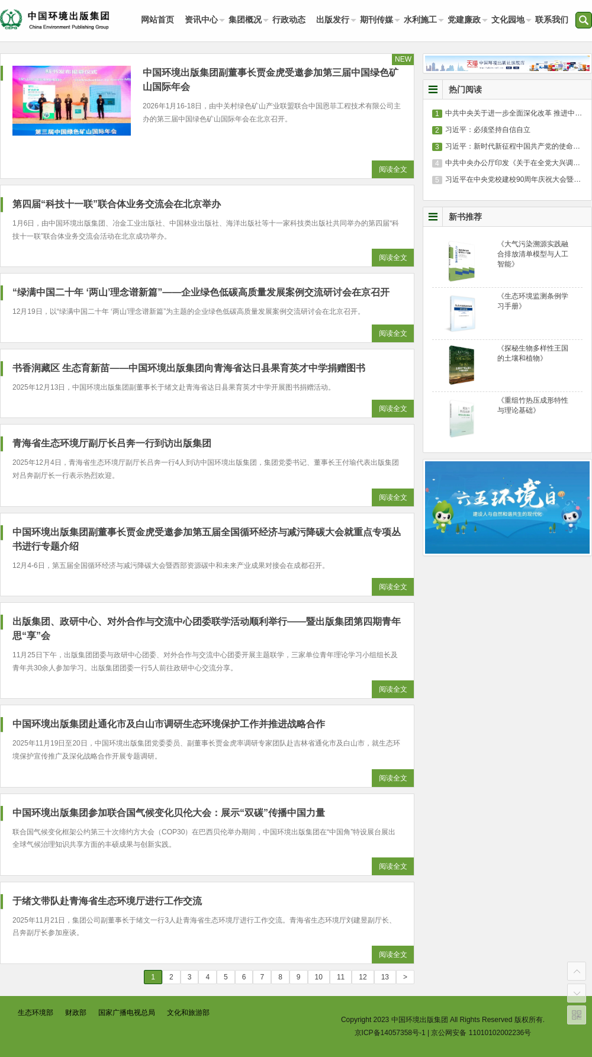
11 (341, 977)
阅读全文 (393, 169)
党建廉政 (464, 19)
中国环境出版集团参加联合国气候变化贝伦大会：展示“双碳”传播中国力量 (168, 813)
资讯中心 (201, 19)
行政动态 (288, 19)
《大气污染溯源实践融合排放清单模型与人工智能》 (532, 254)
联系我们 (551, 19)
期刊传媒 (376, 19)
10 (319, 977)
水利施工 (420, 19)
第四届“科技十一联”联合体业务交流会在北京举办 (116, 204)
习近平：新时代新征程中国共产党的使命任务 (516, 146)
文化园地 (508, 19)
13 (385, 977)
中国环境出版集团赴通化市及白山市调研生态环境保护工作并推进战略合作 (168, 724)
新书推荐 (465, 216)
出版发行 (332, 19)
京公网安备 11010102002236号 (481, 1033)
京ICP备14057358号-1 (390, 1033)
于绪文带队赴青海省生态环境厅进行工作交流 (107, 901)
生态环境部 (35, 1012)
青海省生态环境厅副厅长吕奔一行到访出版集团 (111, 443)
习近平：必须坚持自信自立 (487, 130)
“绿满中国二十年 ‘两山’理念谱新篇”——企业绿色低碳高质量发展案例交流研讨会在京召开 (201, 292)
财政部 (75, 1012)
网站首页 (157, 19)
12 (362, 977)
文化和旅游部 (188, 1012)
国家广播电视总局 (126, 1012)
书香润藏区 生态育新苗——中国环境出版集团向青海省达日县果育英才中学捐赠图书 (188, 368)
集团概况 (245, 19)
